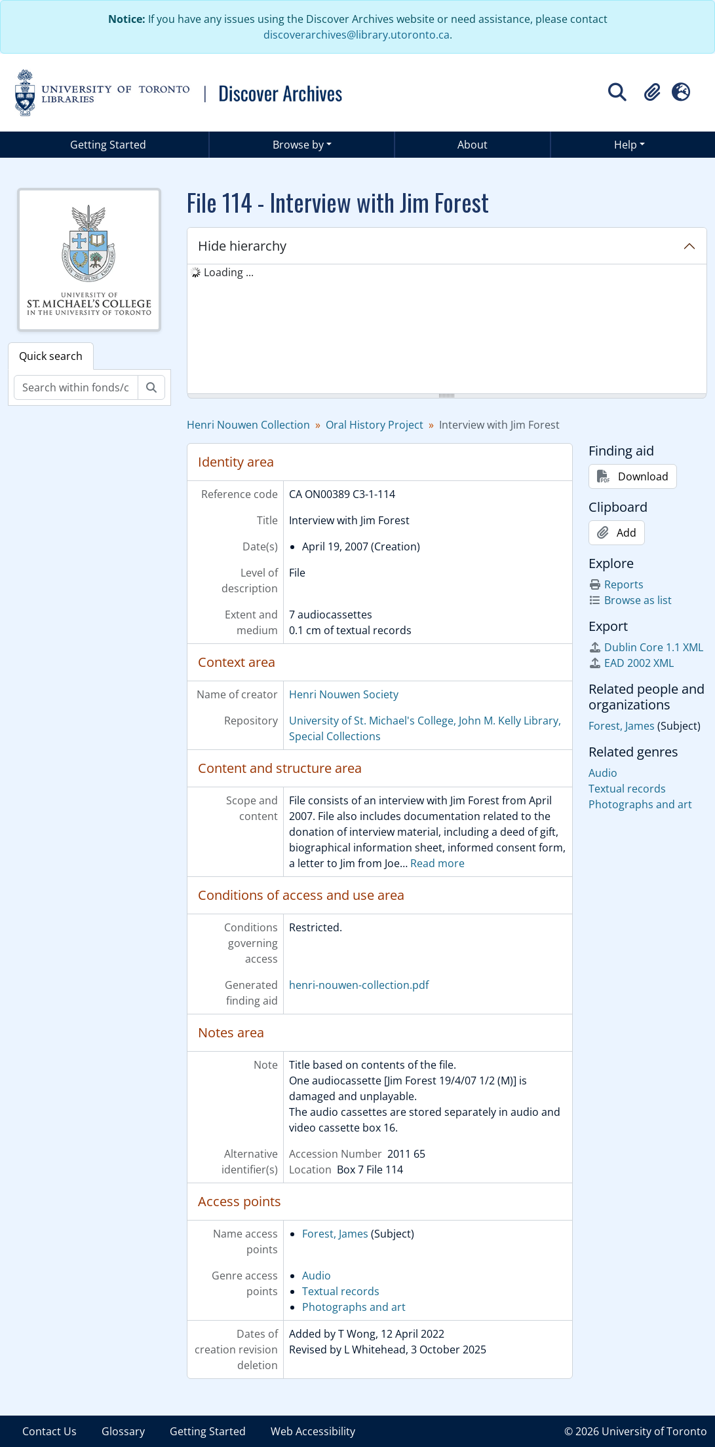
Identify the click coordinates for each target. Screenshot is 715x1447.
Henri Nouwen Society (343, 694)
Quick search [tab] (51, 356)
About (472, 144)
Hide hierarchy (242, 246)
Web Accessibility (313, 1431)
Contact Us (49, 1431)
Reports (616, 584)
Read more (437, 863)
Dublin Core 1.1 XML (646, 647)
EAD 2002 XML (631, 663)
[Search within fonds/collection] (76, 387)
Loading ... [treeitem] (229, 272)
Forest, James (335, 1233)
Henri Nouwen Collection (248, 425)
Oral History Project (374, 425)
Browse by (298, 144)
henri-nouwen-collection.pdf (359, 985)
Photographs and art (354, 1307)
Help (625, 144)
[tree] (446, 329)
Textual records (340, 1291)
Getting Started (108, 144)
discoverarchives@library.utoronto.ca (356, 34)
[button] (652, 92)
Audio (316, 1275)
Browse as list (630, 600)
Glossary (123, 1431)
